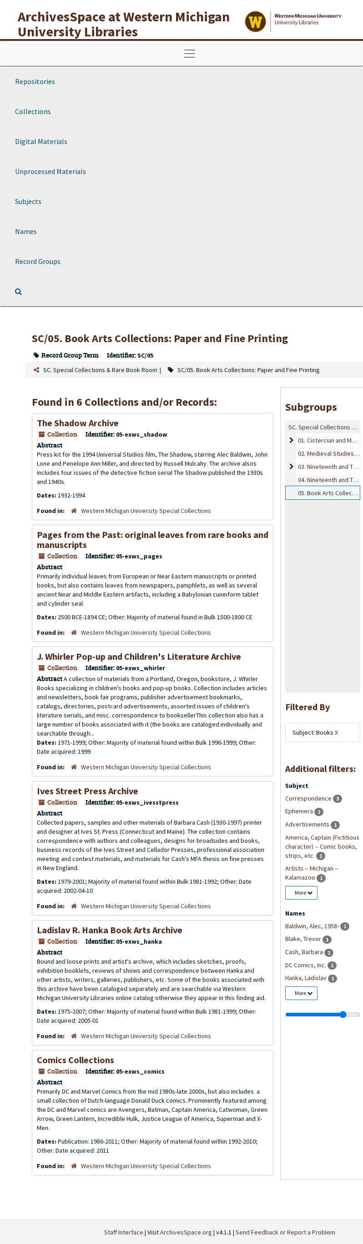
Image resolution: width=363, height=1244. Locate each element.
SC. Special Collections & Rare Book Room (100, 370)
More (304, 892)
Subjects (28, 201)
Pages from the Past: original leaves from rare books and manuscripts (152, 539)
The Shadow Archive (78, 422)
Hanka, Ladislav (306, 978)
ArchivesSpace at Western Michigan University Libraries (124, 24)
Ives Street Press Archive (87, 790)
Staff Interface (123, 1232)
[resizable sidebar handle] (322, 1014)
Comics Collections (75, 1059)
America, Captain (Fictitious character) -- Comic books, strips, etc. (322, 846)
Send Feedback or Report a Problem (285, 1232)
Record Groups (37, 261)
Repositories (35, 81)
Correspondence (309, 798)
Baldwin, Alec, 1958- (312, 926)
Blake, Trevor (304, 939)
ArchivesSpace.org (186, 1232)
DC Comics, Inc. (306, 965)
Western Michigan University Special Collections (146, 511)
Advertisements (308, 824)
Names (26, 231)
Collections (33, 111)
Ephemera (299, 811)
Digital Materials (41, 141)
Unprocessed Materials (50, 171)
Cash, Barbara (304, 952)
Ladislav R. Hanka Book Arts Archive (109, 929)
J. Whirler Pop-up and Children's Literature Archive (139, 656)
